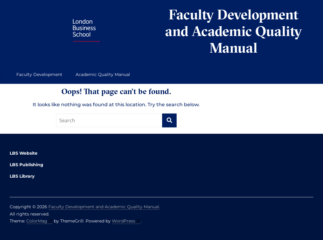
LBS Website (24, 153)
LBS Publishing (26, 164)
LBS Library (22, 176)
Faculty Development (39, 74)
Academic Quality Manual (103, 74)
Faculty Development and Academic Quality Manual (233, 31)
